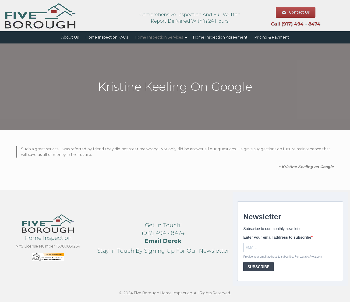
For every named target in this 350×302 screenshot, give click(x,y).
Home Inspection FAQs (106, 37)
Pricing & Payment (271, 37)
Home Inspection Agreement (220, 37)
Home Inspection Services (159, 37)
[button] (186, 37)
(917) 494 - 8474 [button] (163, 233)
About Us (70, 37)
